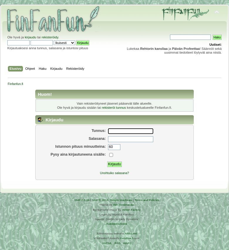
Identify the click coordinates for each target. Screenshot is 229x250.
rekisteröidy (50, 37)
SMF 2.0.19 (82, 200)
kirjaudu (30, 37)
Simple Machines (121, 200)
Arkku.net (130, 233)
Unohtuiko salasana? (114, 173)
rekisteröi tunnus (114, 107)
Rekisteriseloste (116, 223)
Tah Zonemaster (123, 204)
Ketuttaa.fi (127, 238)
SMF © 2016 (100, 200)
